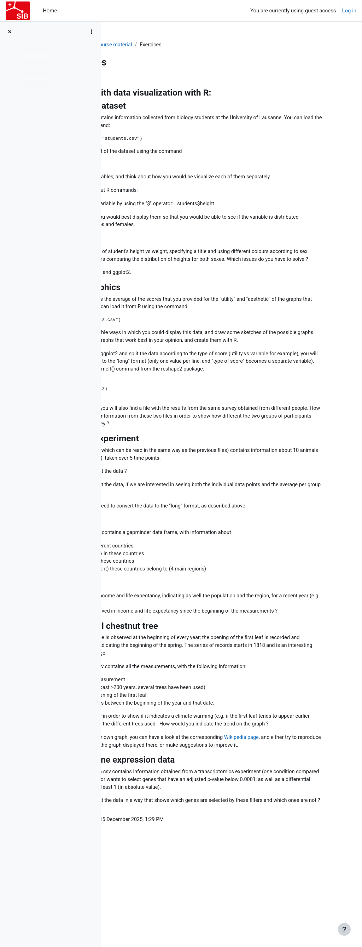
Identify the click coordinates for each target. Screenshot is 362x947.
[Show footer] (344, 929)
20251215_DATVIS (136, 45)
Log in (349, 10)
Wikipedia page (316, 805)
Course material (184, 45)
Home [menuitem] (50, 10)
